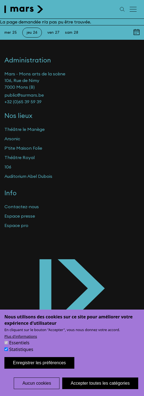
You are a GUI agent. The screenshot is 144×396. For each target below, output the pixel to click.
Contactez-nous (21, 206)
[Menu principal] (133, 9)
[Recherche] (122, 9)
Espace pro (16, 225)
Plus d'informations (20, 343)
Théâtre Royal (19, 157)
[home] (23, 9)
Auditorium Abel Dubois (28, 176)
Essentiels (19, 350)
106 (7, 167)
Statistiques (21, 356)
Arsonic (12, 138)
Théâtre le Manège (24, 129)
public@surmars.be (24, 95)
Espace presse (19, 216)
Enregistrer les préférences (39, 370)
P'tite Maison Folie (23, 148)
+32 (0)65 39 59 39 (23, 101)
